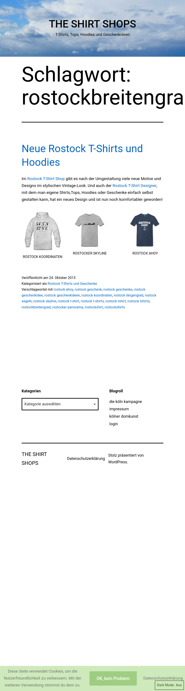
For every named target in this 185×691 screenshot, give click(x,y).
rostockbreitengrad (36, 307)
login (113, 424)
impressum (119, 409)
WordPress (117, 462)
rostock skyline (44, 301)
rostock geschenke (117, 289)
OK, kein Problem (113, 678)
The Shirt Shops (92, 24)
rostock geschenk (88, 289)
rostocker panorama (67, 307)
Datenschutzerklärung (86, 458)
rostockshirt (94, 307)
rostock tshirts (139, 301)
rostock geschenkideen (62, 295)
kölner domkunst (123, 416)
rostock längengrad (128, 295)
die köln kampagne (125, 401)
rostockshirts (115, 307)
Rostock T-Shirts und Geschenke (72, 284)
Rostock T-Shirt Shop (46, 178)
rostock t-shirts (92, 301)
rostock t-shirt (68, 301)
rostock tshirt (115, 301)
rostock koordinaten (96, 295)
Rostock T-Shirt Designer (134, 185)
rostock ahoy (63, 289)
